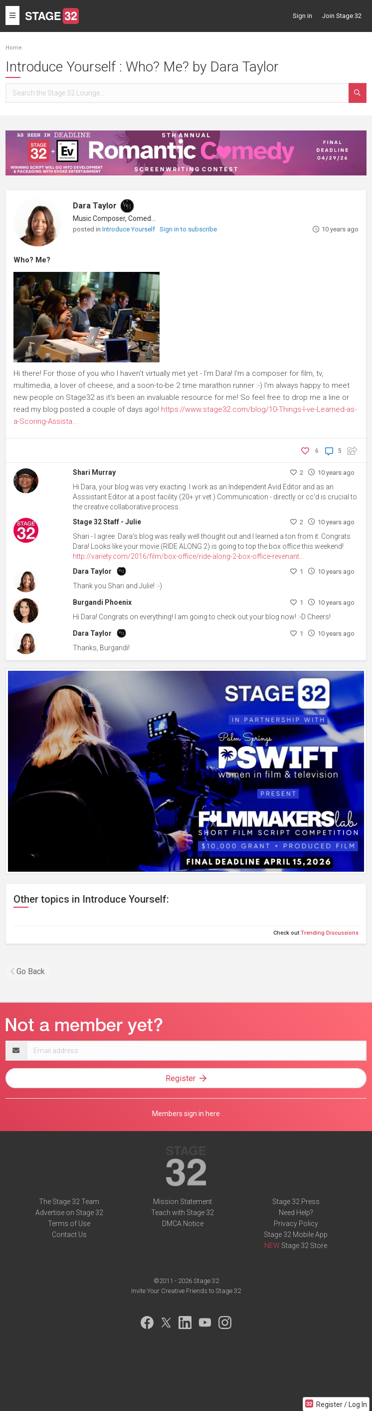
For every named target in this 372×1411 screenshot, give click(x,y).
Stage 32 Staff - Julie (107, 522)
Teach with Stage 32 (182, 1213)
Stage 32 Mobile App (296, 1235)
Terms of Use (69, 1224)
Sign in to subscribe (188, 229)
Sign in (302, 15)
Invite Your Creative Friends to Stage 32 (186, 1291)
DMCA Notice (182, 1224)
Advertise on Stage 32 (69, 1213)
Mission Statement (182, 1202)
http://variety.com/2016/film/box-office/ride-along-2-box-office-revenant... (188, 556)
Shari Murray (94, 472)
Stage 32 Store (304, 1246)
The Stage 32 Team (69, 1202)
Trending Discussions (330, 933)
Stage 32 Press (296, 1202)
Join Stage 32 (342, 15)
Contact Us (69, 1235)
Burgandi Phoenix (102, 602)
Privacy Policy (296, 1224)
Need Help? (296, 1213)
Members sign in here (186, 1114)
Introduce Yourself (129, 229)
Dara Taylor (95, 205)
